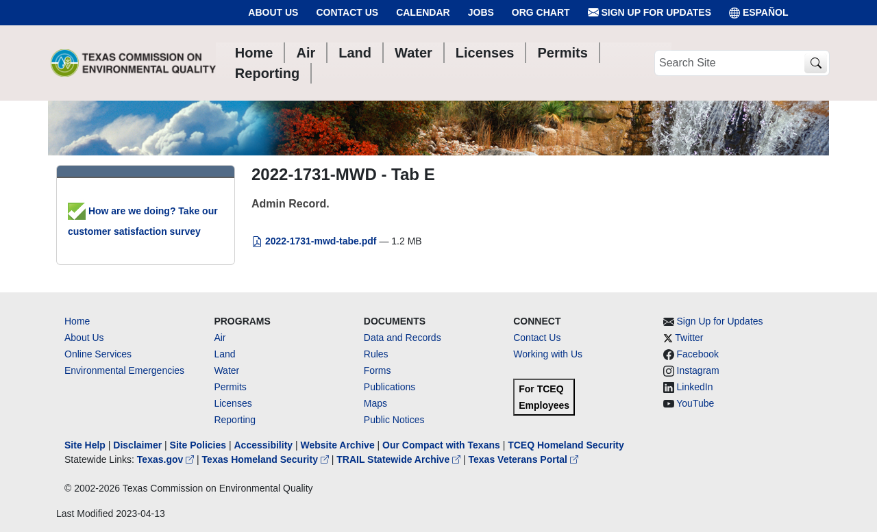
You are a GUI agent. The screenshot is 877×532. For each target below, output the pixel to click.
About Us (273, 12)
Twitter (689, 337)
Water (226, 370)
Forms (377, 370)
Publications (390, 386)
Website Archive (338, 445)
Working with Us (547, 354)
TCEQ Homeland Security (566, 445)
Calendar (423, 12)
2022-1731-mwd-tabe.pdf (315, 241)
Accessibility (264, 445)
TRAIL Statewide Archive (399, 459)
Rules (376, 354)
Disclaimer (137, 445)
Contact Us (347, 12)
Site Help (85, 445)
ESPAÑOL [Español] (759, 12)
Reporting (235, 419)
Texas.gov (167, 459)
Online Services (98, 354)
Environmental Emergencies (124, 370)
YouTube (695, 403)
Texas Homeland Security (267, 459)
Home (77, 321)
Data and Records (402, 337)
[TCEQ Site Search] (816, 63)
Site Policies (198, 445)
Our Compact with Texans (441, 445)
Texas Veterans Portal (523, 459)
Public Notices (394, 419)
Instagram (698, 370)
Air (219, 337)
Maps (375, 403)
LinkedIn (695, 386)
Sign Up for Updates (649, 12)
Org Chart (541, 12)
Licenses (232, 403)
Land (224, 354)
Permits (230, 386)
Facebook (698, 354)
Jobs (481, 12)
